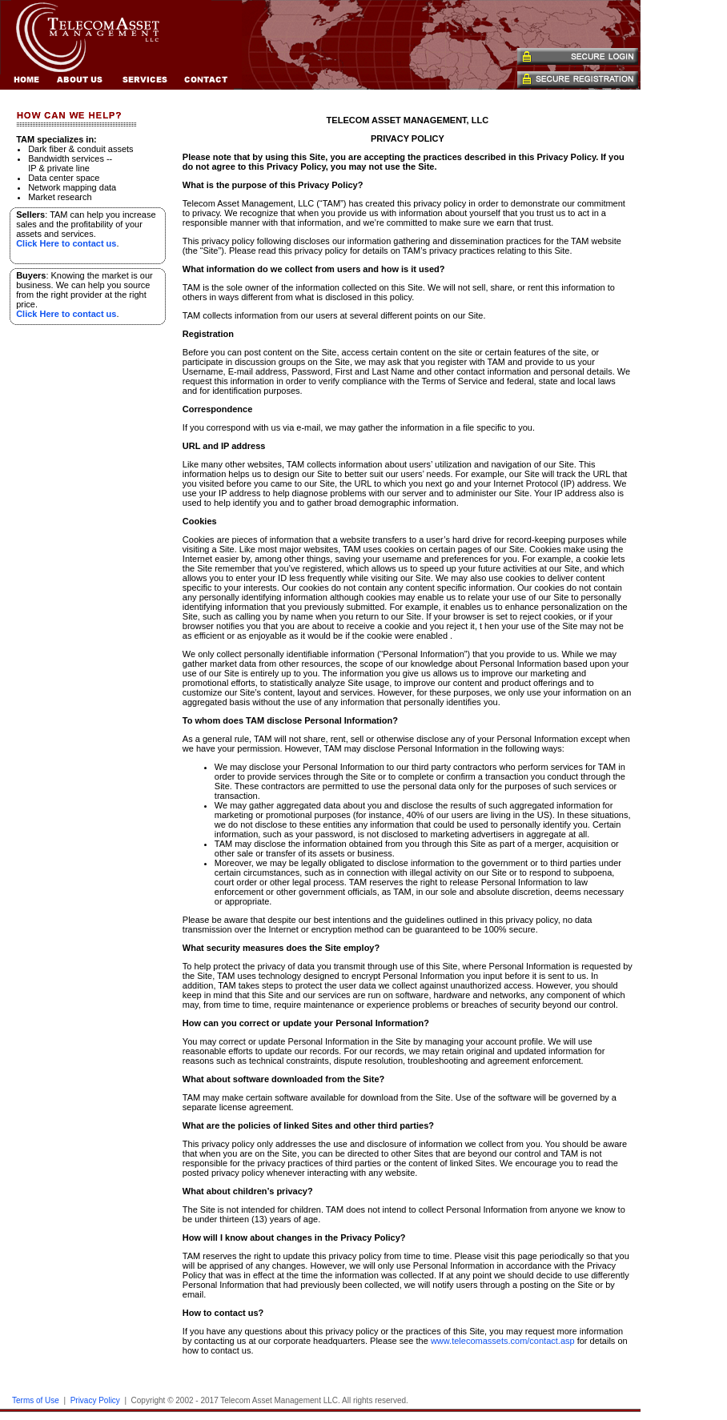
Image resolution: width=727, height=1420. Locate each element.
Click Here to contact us (66, 243)
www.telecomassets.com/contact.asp (503, 1341)
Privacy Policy (95, 1400)
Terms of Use (35, 1400)
